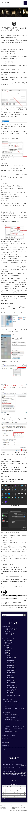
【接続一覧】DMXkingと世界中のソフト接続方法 (12, 767)
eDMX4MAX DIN (10, 663)
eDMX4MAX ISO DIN (11, 660)
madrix (6, 650)
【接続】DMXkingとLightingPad (8, 771)
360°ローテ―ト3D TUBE (10, 714)
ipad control (7, 640)
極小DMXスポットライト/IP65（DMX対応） (14, 708)
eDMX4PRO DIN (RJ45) (12, 683)
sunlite (6, 647)
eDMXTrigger (9, 692)
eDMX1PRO (4, 40)
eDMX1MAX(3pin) (11, 35)
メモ (3, 749)
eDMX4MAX (13, 39)
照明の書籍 (4, 742)
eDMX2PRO (11, 40)
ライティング (5, 626)
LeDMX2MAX (6, 39)
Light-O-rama (7, 648)
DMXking (5, 44)
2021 (14, 25)
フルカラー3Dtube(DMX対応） (11, 717)
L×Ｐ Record (8, 634)
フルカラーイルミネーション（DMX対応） (13, 726)
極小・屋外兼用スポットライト (8, 706)
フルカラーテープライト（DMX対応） (13, 728)
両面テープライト (8, 729)
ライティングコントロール (7, 638)
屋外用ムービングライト (7, 738)
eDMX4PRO (17, 40)
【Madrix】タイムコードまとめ (8, 761)
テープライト (5, 724)
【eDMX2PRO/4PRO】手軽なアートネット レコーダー (13, 764)
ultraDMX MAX (10, 670)
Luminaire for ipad (8, 642)
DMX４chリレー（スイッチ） (11, 702)
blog (18, 39)
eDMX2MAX (4, 35)
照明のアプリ (5, 745)
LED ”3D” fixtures (5, 712)
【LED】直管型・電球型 (10, 628)
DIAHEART (7, 645)
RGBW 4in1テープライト (10, 731)
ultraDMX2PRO (23, 39)
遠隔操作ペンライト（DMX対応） (9, 735)
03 (14, 23)
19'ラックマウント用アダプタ (13, 695)
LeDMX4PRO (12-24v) (11, 687)
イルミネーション (8, 633)
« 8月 (3, 798)
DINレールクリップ (11, 694)
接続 (8, 655)
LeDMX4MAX (9, 658)
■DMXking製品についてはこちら (9, 598)
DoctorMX (7, 643)
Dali (6, 652)
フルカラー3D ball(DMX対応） (11, 715)
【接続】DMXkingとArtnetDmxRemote (10, 774)
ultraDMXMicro (10, 673)
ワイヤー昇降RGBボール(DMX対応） (12, 720)
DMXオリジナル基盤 (6, 699)
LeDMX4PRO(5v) (12, 44)
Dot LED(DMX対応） (9, 719)
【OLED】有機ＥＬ (9, 629)
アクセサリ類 (9, 690)
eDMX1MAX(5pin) (21, 35)
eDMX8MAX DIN (10, 672)
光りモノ (7, 631)
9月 (14, 24)
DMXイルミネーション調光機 (11, 701)
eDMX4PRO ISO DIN (8, 42)
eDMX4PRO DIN (10, 682)
